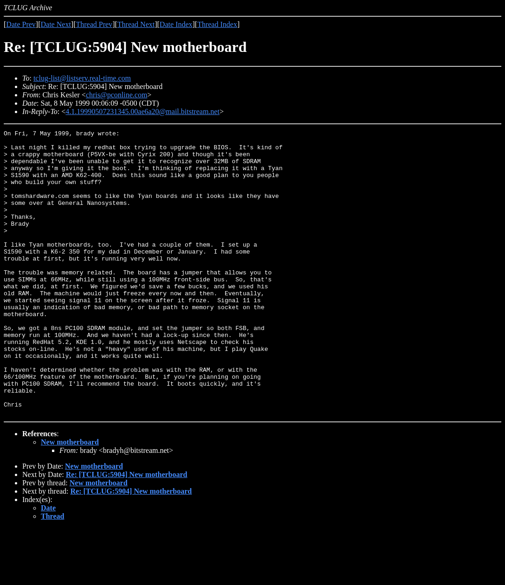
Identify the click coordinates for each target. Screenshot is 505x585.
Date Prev (21, 24)
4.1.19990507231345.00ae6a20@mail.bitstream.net (142, 111)
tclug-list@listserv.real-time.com (82, 78)
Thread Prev (94, 24)
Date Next (56, 24)
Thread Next (136, 24)
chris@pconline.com (116, 95)
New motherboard (70, 499)
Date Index (176, 24)
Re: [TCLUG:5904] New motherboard (127, 531)
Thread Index (217, 24)
